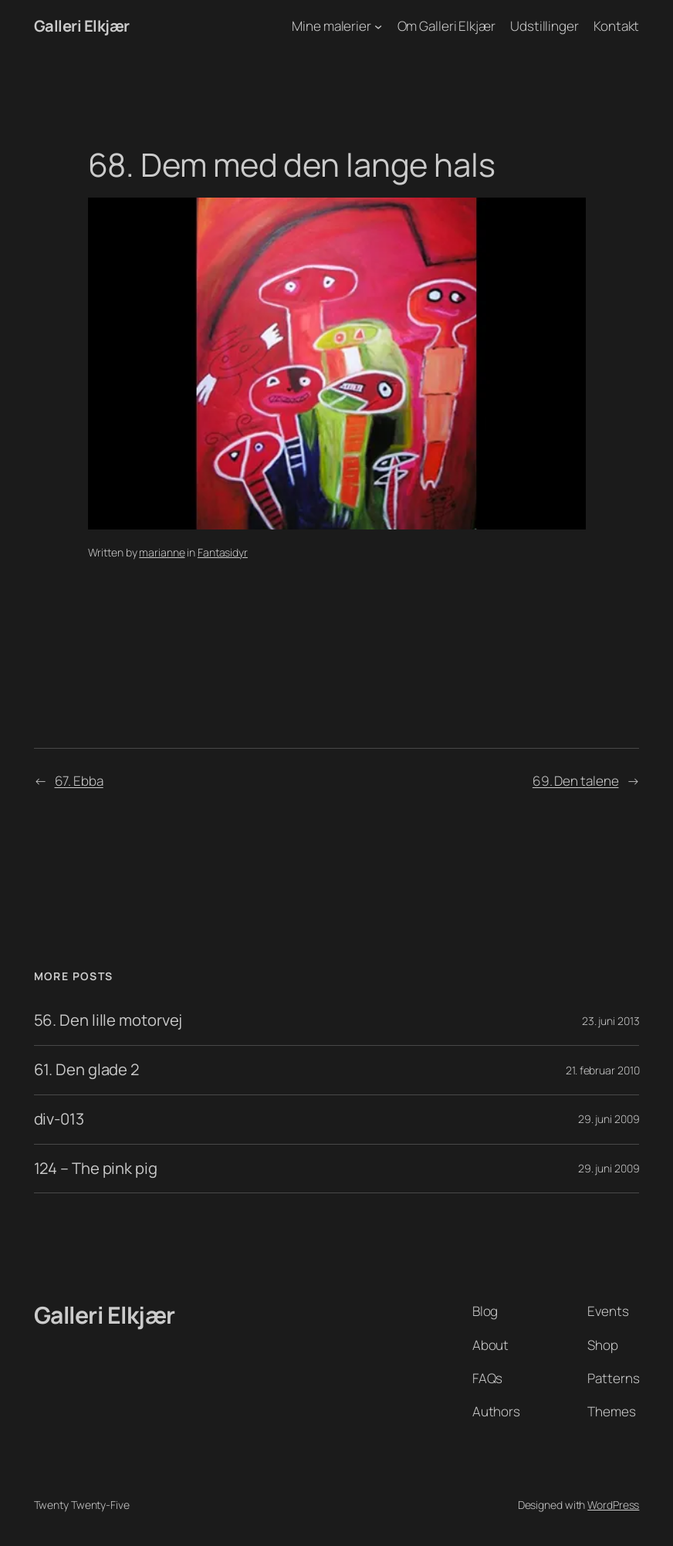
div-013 (59, 1119)
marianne (161, 552)
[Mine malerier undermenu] (378, 26)
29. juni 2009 (609, 1118)
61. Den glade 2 (87, 1070)
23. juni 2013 (611, 1020)
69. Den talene (576, 781)
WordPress (613, 1504)
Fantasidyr (223, 552)
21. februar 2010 (602, 1070)
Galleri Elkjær (82, 25)
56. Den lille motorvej (108, 1021)
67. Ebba (79, 781)
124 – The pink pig (95, 1169)
